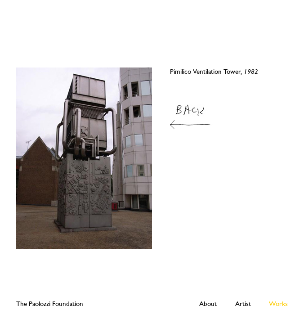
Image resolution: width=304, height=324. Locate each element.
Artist (243, 304)
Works (278, 304)
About (208, 304)
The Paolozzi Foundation (49, 304)
